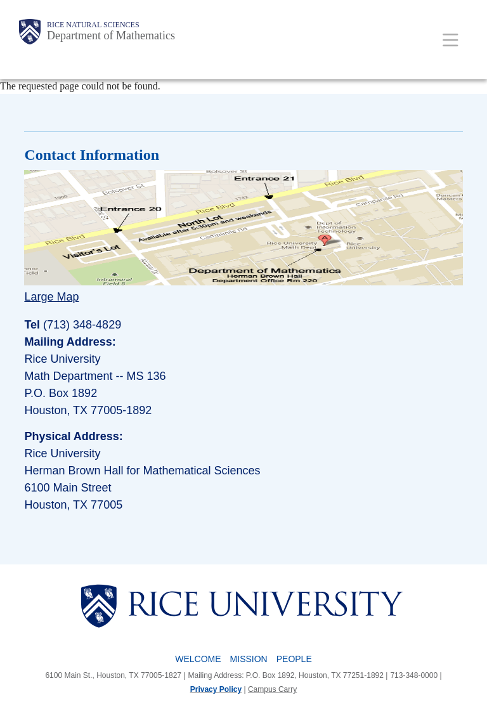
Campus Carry (272, 689)
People (294, 659)
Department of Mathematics (111, 35)
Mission (249, 659)
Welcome (198, 659)
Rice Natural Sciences (93, 25)
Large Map (51, 296)
